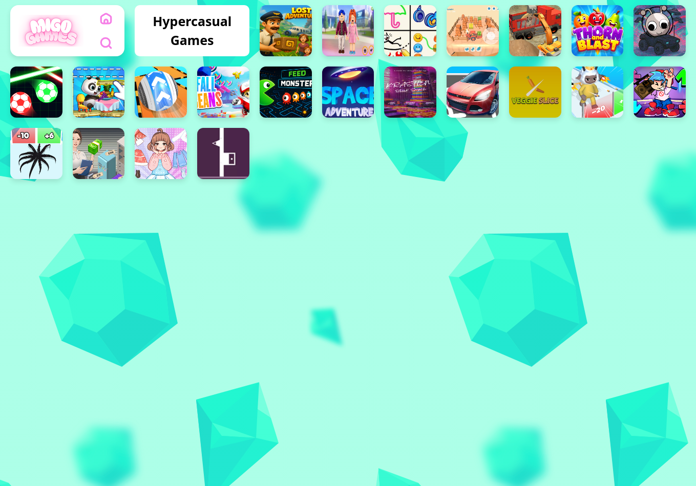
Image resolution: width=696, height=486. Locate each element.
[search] (106, 43)
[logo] (50, 31)
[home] (106, 18)
